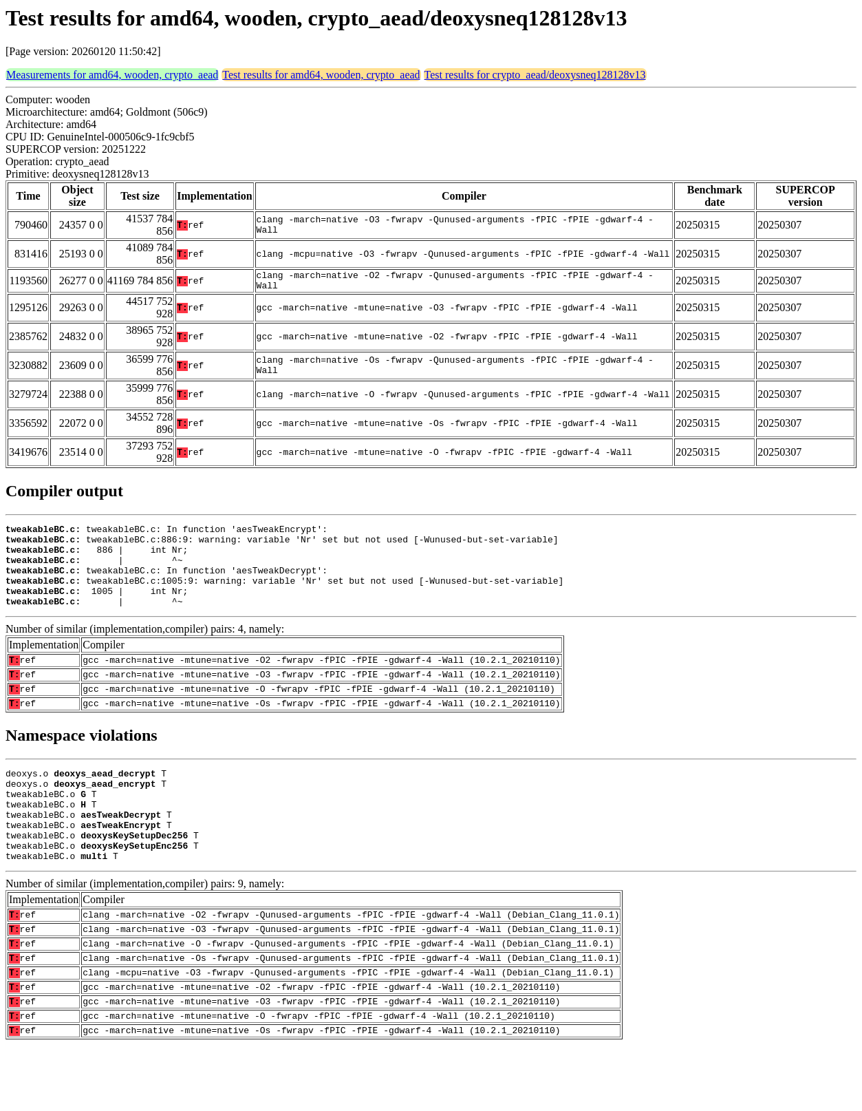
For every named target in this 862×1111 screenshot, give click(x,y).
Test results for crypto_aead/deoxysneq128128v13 (535, 75)
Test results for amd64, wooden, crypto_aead (321, 75)
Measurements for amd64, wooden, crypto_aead (112, 75)
